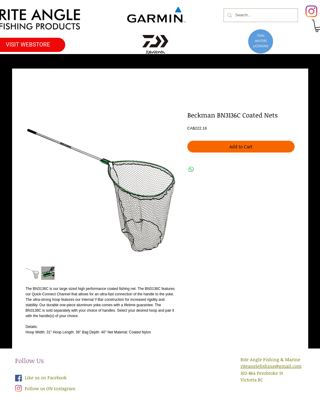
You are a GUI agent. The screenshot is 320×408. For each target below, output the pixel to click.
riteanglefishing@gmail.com (271, 366)
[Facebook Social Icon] (18, 378)
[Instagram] (311, 11)
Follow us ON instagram (50, 388)
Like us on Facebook (46, 377)
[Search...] (260, 15)
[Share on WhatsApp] (191, 169)
